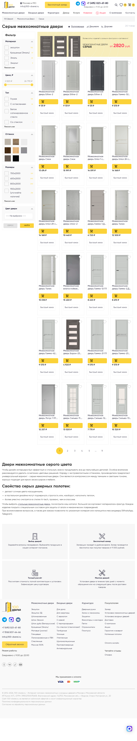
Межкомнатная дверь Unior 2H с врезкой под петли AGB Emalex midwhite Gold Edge (121, 158)
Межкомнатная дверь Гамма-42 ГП (47, 352)
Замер (108, 631)
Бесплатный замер (57, 5)
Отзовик (108, 677)
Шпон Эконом (37, 642)
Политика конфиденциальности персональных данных (27, 724)
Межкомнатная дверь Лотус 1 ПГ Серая (47, 417)
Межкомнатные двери (13, 13)
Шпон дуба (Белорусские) (43, 645)
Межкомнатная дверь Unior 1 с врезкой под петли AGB (97, 158)
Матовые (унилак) (39, 652)
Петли (84, 645)
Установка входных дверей (117, 638)
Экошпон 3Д (36, 635)
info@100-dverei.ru (29, 6)
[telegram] (129, 719)
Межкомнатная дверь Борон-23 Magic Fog (71, 352)
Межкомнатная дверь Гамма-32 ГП (120, 93)
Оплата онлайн (112, 665)
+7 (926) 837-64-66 (11, 655)
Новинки (87, 13)
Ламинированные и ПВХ (42, 660)
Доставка (109, 642)
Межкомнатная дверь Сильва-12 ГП (96, 417)
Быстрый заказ (47, 113)
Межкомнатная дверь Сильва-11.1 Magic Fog (72, 417)
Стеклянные (36, 663)
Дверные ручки (89, 631)
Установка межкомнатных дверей (120, 635)
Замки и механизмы (91, 635)
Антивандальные (64, 670)
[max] (129, 728)
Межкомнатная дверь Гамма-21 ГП (97, 352)
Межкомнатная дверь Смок (46, 157)
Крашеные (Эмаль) (39, 649)
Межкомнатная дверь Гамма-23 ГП (120, 352)
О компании (115, 13)
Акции (101, 12)
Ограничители (88, 649)
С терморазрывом (65, 645)
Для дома (61, 631)
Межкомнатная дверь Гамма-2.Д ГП (120, 287)
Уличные (60, 656)
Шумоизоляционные (66, 663)
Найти (27, 225)
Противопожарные (65, 667)
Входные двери (36, 13)
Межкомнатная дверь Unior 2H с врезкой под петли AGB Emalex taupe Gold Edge (48, 223)
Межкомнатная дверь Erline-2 (46, 93)
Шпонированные (39, 638)
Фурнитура (53, 13)
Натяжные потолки (113, 656)
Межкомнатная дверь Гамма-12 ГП (97, 287)
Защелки (86, 638)
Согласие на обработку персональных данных (23, 727)
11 (104, 451)
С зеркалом (62, 638)
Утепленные (62, 660)
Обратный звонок (15, 667)
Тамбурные (62, 652)
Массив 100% (37, 667)
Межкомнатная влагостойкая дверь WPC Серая (72, 287)
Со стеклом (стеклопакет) (68, 649)
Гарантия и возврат (114, 652)
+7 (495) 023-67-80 (11, 650)
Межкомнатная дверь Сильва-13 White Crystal (120, 417)
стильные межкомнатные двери (34, 504)
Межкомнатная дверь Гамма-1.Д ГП (96, 223)
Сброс (10, 225)
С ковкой (61, 642)
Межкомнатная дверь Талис (120, 222)
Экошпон (35, 631)
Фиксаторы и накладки (92, 642)
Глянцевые (36, 656)
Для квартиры (63, 635)
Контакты (130, 13)
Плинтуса (86, 652)
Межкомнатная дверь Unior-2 (71, 222)
